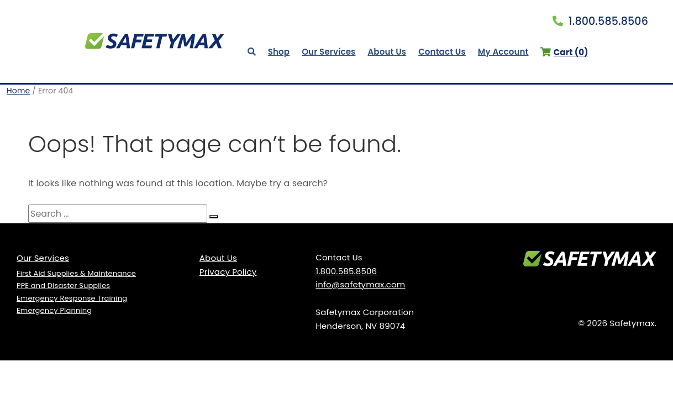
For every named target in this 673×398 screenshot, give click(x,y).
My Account (503, 52)
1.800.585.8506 (600, 21)
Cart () (564, 52)
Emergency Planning (54, 310)
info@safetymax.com (360, 284)
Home (18, 90)
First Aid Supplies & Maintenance (76, 273)
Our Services (328, 52)
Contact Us (442, 52)
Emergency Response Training (72, 298)
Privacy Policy (228, 271)
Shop (279, 52)
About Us (386, 52)
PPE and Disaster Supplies (63, 285)
